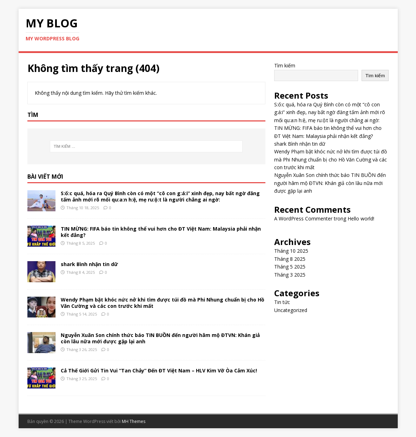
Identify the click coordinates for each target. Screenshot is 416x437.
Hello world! (361, 218)
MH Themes (133, 421)
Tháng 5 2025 (289, 266)
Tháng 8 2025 (289, 259)
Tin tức (282, 302)
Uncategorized (290, 310)
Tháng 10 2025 (291, 250)
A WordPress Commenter (303, 218)
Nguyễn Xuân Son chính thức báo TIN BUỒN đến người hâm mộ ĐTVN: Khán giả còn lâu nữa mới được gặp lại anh (160, 338)
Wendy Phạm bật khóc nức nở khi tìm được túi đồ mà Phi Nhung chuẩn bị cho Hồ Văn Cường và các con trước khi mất (162, 302)
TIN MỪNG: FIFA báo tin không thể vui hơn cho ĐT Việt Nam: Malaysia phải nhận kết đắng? (161, 231)
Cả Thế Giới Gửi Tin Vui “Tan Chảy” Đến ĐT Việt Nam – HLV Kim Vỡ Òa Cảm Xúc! (159, 370)
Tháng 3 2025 (289, 274)
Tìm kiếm (284, 65)
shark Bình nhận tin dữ (89, 264)
